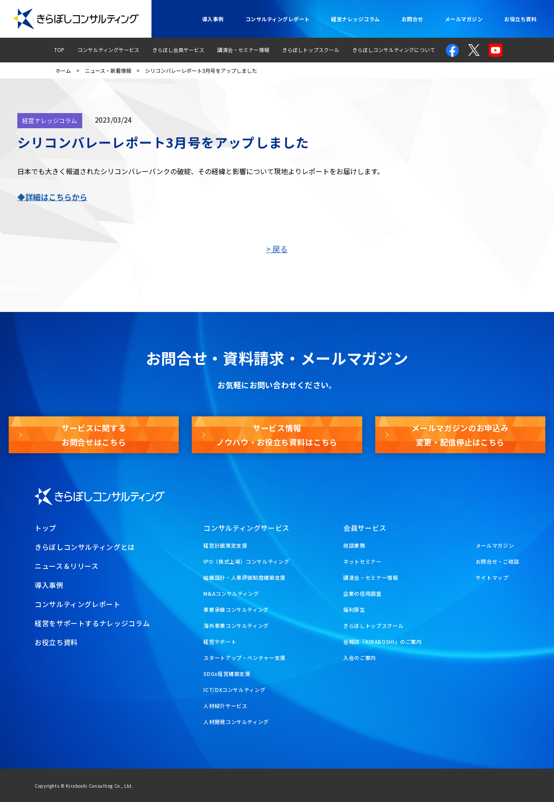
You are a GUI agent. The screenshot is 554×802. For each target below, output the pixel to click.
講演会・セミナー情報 (243, 49)
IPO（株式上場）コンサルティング (246, 561)
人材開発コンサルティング (236, 721)
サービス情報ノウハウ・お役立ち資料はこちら (277, 434)
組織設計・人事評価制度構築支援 (244, 577)
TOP (59, 49)
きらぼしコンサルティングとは (85, 547)
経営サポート (219, 641)
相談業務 (354, 545)
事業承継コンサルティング (236, 609)
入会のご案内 (359, 657)
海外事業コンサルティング (236, 625)
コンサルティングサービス (108, 49)
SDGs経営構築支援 (226, 673)
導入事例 (213, 19)
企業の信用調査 (362, 593)
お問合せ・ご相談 (497, 561)
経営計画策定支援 (225, 545)
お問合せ (412, 19)
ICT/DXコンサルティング (234, 689)
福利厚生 (354, 609)
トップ (45, 528)
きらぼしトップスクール (310, 49)
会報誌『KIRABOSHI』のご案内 (382, 641)
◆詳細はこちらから (52, 196)
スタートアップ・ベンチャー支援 (244, 657)
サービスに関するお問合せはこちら (93, 434)
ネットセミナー (362, 561)
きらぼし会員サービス (178, 49)
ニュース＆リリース (67, 566)
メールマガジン (464, 19)
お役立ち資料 (520, 19)
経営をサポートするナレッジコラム (92, 623)
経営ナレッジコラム (355, 19)
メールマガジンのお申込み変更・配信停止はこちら (460, 434)
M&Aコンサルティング (231, 593)
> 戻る (277, 248)
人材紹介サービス (225, 705)
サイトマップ (492, 577)
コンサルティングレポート (277, 19)
